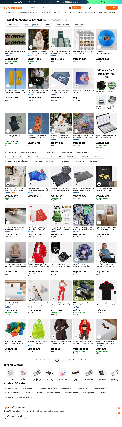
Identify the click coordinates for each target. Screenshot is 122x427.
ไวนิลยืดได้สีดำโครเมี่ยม (98, 388)
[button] (69, 7)
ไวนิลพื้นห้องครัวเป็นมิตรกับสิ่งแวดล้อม (93, 157)
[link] (119, 407)
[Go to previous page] (36, 360)
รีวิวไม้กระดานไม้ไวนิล (12, 393)
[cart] (95, 8)
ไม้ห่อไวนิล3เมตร (72, 157)
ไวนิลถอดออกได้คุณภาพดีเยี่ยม (48, 388)
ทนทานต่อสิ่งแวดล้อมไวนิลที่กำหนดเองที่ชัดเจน (18, 157)
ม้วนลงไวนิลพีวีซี (66, 388)
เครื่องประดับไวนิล (11, 388)
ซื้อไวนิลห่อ (102, 393)
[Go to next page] (85, 360)
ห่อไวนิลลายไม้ (79, 161)
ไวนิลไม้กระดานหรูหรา (28, 388)
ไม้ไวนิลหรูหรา (51, 161)
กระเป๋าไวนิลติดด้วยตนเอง (28, 152)
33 (81, 359)
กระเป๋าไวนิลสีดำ (10, 152)
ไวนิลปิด (26, 393)
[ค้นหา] (76, 7)
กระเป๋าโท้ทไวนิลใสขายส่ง (25, 397)
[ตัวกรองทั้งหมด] (12, 25)
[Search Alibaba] (48, 8)
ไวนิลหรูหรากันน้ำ (88, 393)
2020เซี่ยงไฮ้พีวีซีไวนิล (53, 393)
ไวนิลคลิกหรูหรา (37, 161)
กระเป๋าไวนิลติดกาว (66, 152)
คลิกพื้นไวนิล (38, 393)
